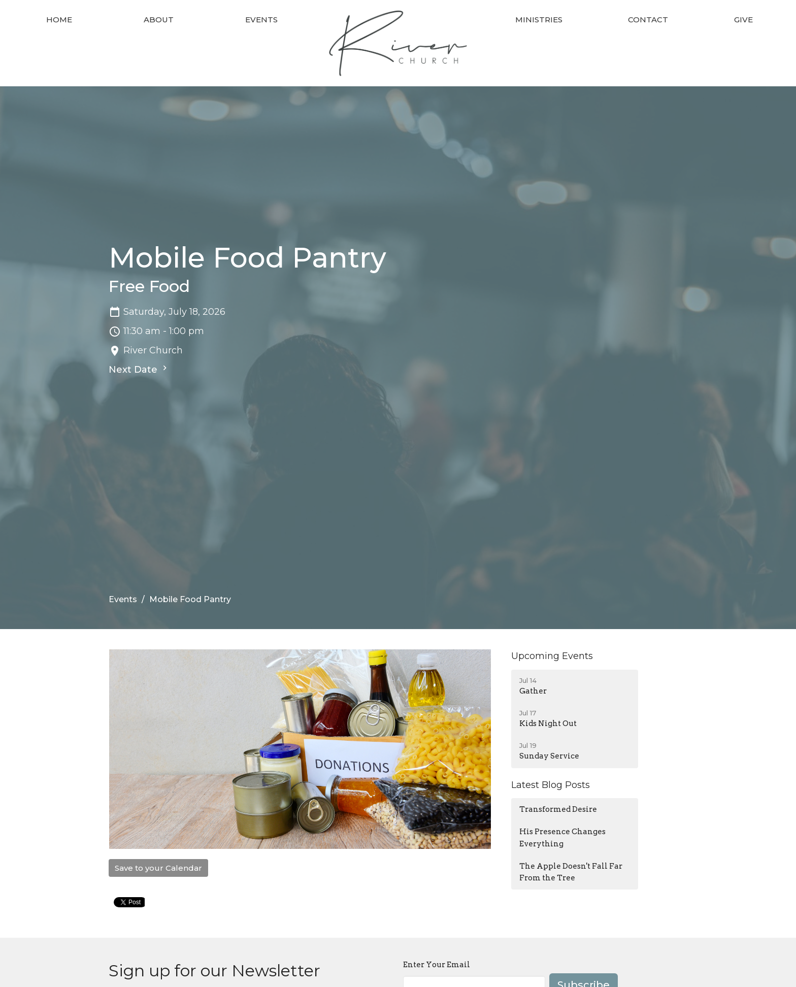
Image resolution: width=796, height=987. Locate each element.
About (159, 19)
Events (261, 19)
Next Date (139, 369)
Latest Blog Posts (550, 785)
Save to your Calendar (158, 868)
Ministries (538, 19)
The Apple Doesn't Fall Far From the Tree (570, 872)
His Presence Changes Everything (562, 837)
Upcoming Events (552, 656)
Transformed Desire (558, 809)
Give (743, 19)
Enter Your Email (436, 964)
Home (59, 19)
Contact (648, 19)
